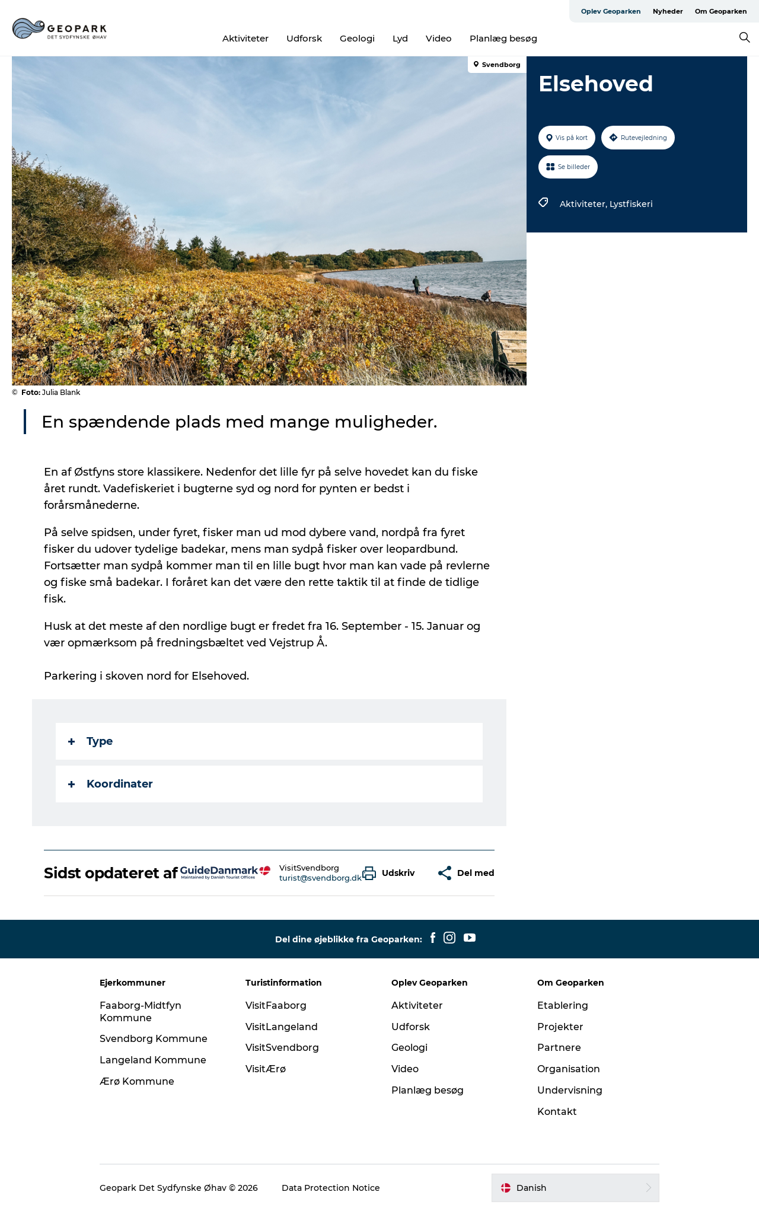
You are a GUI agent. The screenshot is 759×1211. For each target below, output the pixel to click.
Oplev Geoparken (611, 11)
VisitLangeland (281, 1026)
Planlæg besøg (503, 38)
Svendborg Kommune (154, 1038)
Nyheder (668, 11)
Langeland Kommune (153, 1060)
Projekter (560, 1026)
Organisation (568, 1069)
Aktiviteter (245, 38)
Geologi (357, 38)
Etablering (562, 1005)
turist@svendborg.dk (320, 877)
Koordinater (110, 784)
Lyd (400, 38)
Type (90, 741)
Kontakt (557, 1111)
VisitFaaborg (276, 1005)
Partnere (559, 1047)
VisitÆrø (265, 1069)
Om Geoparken (721, 11)
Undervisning (569, 1090)
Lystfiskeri (631, 204)
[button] (391, 873)
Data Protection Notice (331, 1188)
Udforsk (304, 38)
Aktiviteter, (585, 204)
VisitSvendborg (282, 1047)
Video (439, 38)
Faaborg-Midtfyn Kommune (140, 1012)
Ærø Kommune (137, 1081)
